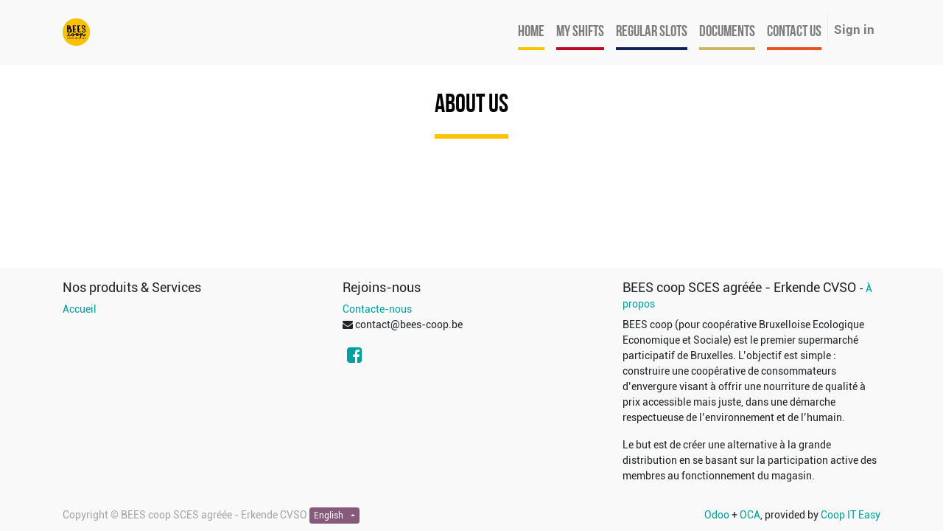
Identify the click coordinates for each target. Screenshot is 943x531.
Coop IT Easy (850, 515)
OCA (750, 515)
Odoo (716, 515)
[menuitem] (531, 32)
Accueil (80, 309)
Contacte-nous (377, 309)
